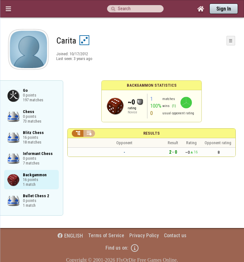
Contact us (175, 235)
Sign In (223, 9)
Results (151, 133)
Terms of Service (106, 235)
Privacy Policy (144, 235)
